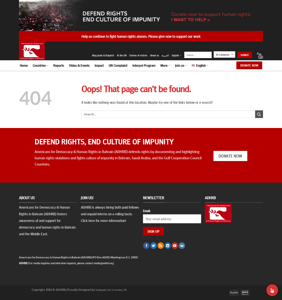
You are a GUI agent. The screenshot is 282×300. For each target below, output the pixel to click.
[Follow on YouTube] (175, 245)
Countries (40, 65)
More (165, 65)
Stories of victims (138, 55)
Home (24, 65)
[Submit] (259, 114)
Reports (58, 65)
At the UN (122, 55)
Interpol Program (143, 65)
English (177, 55)
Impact (99, 65)
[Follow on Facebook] (146, 245)
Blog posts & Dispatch (103, 55)
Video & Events (79, 65)
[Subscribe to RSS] (160, 245)
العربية (165, 55)
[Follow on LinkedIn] (167, 245)
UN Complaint (118, 65)
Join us (181, 65)
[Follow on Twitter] (153, 245)
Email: (146, 210)
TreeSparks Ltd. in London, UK (111, 290)
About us (154, 55)
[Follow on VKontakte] (182, 245)
